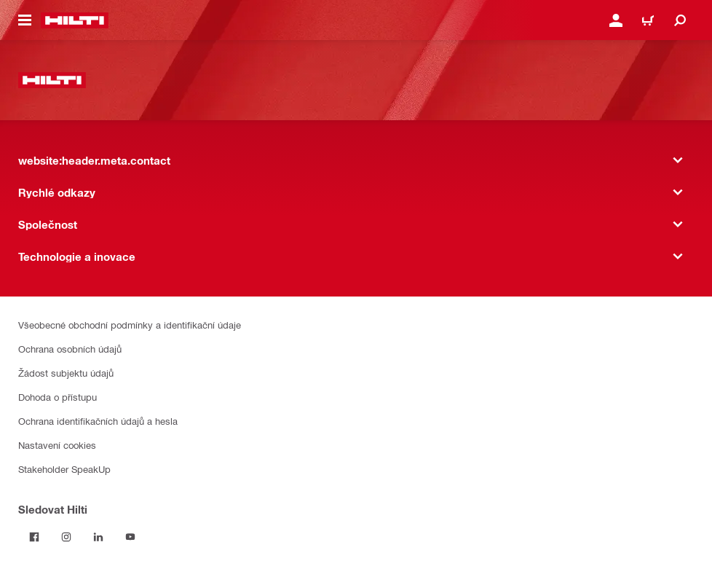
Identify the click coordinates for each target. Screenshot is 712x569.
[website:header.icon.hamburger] (25, 20)
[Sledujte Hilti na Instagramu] (66, 537)
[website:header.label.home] (74, 20)
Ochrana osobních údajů (70, 348)
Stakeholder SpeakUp (64, 468)
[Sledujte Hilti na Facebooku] (34, 537)
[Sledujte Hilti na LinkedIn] (98, 537)
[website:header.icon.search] (680, 20)
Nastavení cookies (57, 444)
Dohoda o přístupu (57, 396)
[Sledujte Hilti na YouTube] (130, 537)
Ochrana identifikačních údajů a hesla (98, 420)
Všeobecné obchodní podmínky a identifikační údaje (129, 324)
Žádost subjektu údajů (66, 372)
